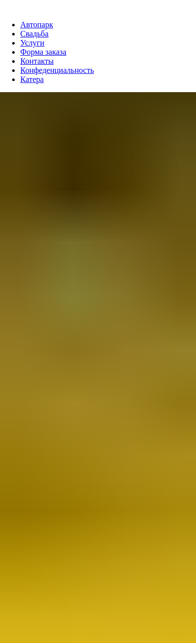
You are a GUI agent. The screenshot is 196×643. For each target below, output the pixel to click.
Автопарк (36, 24)
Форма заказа (43, 52)
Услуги (32, 42)
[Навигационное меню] (7, 5)
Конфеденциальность (57, 70)
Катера (32, 79)
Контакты (37, 61)
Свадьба (34, 33)
